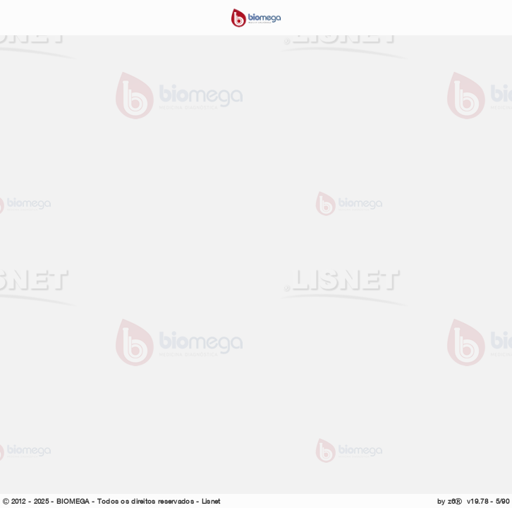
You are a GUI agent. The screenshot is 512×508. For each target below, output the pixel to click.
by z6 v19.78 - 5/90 (473, 501)
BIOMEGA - (76, 501)
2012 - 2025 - (32, 501)
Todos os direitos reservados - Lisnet (159, 501)
